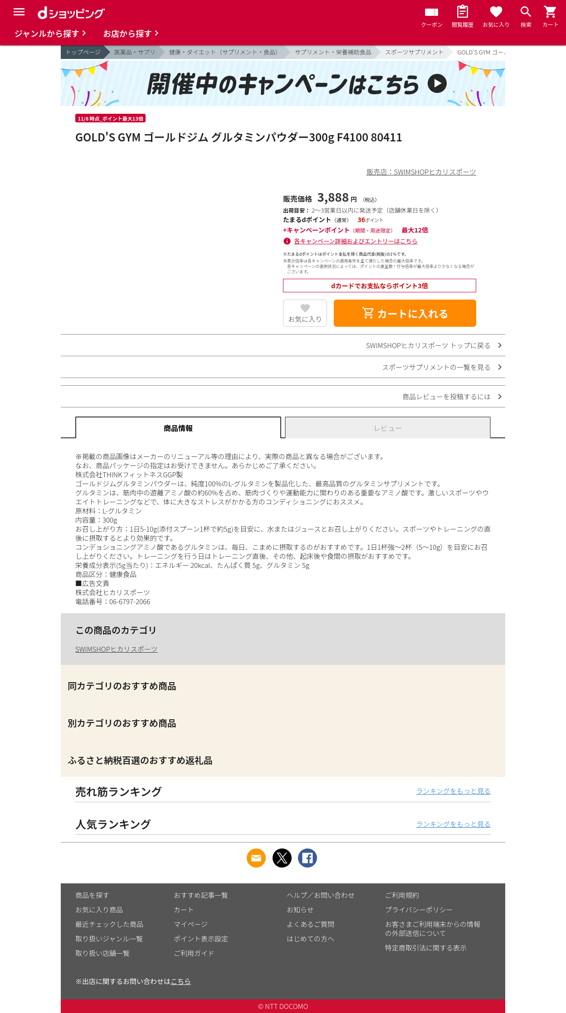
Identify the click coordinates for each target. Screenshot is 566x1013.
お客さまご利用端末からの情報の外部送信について (432, 928)
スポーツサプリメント (414, 52)
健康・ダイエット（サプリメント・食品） (225, 52)
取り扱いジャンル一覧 (109, 938)
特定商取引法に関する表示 (426, 947)
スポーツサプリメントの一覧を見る (436, 367)
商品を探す (92, 895)
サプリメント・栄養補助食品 (333, 52)
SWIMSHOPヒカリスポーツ (116, 649)
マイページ (191, 924)
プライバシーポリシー (419, 909)
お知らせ (300, 909)
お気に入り (305, 319)
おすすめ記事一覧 (201, 895)
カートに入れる (405, 313)
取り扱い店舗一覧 (102, 953)
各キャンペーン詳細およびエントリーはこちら (356, 241)
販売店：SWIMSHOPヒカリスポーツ (421, 171)
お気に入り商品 (99, 909)
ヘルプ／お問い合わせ (321, 895)
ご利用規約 (402, 895)
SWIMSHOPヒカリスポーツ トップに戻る (428, 345)
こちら (181, 981)
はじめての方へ (310, 938)
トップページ (83, 52)
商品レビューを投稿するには (446, 396)
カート (184, 909)
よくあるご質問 (310, 924)
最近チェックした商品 (109, 924)
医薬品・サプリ (135, 52)
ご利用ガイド (194, 953)
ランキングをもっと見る (453, 790)
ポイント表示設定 (201, 938)
